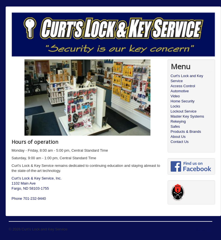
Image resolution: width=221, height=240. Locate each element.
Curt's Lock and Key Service (187, 78)
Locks (175, 106)
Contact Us (180, 142)
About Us (178, 136)
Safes (175, 126)
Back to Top (202, 229)
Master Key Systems (187, 116)
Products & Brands (186, 131)
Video (175, 96)
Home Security (183, 101)
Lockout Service (184, 111)
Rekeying (178, 121)
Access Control (183, 86)
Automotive (180, 91)
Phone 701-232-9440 (29, 198)
